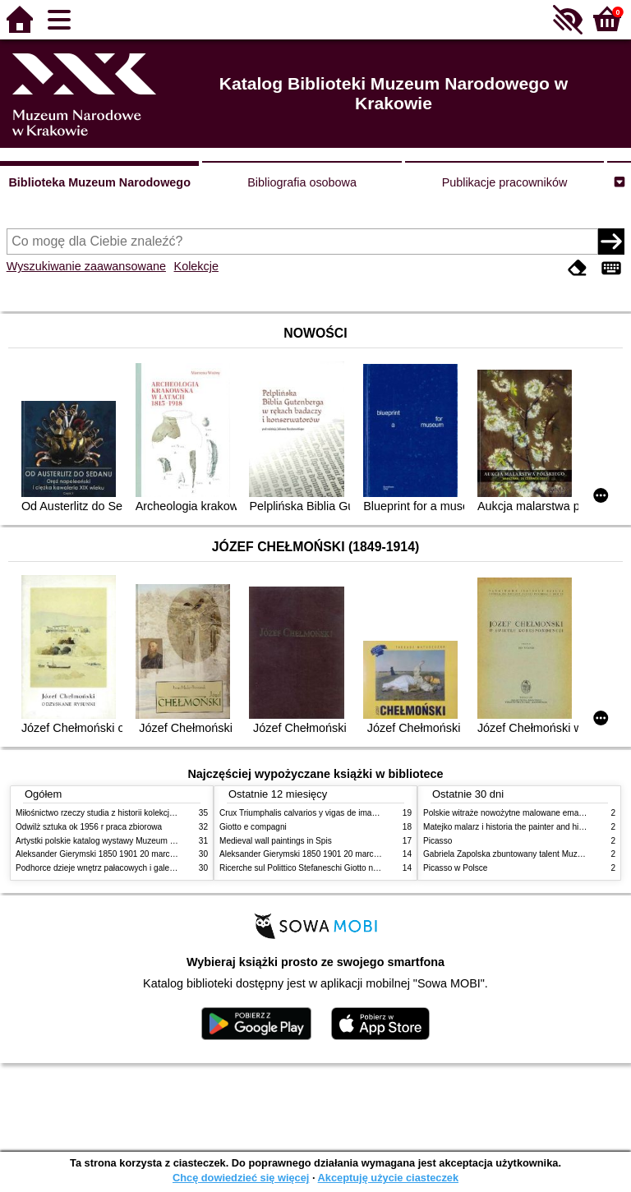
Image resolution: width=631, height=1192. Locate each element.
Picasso (437, 840)
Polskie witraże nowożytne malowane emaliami (509, 812)
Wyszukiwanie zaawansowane (86, 266)
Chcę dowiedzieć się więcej (241, 1177)
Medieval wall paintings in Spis (275, 840)
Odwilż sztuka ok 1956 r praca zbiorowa (89, 826)
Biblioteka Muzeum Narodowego (99, 182)
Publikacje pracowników (505, 182)
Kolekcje (196, 266)
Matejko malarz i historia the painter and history (509, 826)
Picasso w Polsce (455, 867)
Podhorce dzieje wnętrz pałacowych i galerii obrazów (113, 867)
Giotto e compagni (253, 826)
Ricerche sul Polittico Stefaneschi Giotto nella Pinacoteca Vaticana (341, 867)
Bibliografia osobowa (302, 182)
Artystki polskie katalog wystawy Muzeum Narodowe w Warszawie (137, 840)
